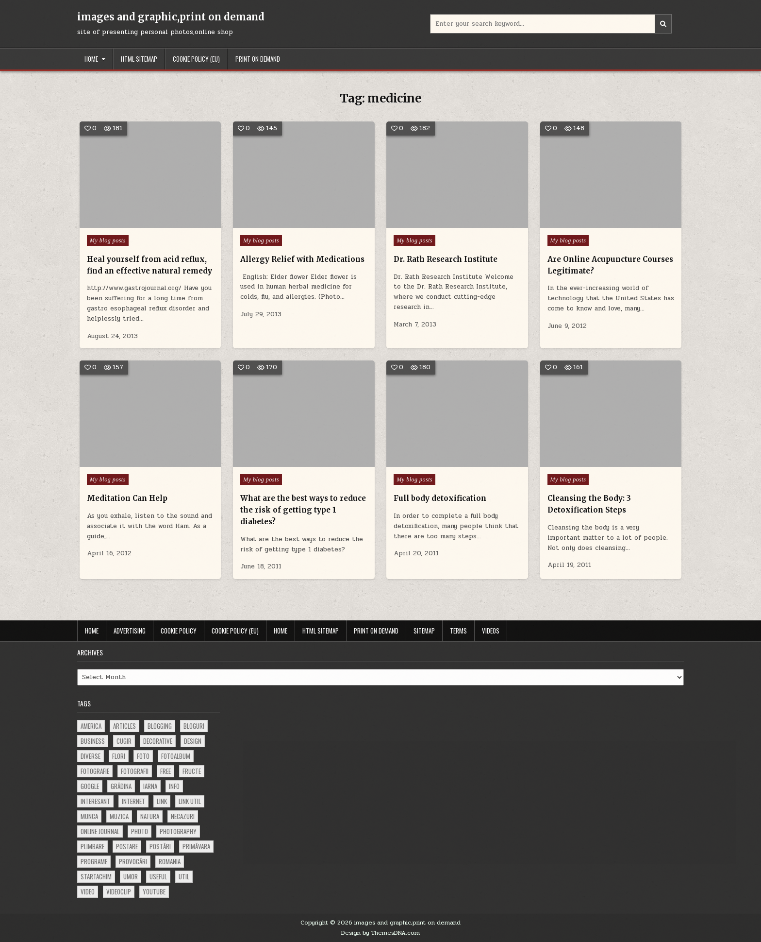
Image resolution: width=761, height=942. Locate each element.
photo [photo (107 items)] (139, 831)
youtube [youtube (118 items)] (154, 891)
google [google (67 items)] (90, 786)
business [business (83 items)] (93, 741)
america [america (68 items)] (91, 726)
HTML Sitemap (139, 59)
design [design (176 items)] (192, 741)
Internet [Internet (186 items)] (133, 801)
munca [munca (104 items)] (89, 816)
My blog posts (108, 240)
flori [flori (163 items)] (118, 756)
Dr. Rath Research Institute (445, 259)
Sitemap (424, 630)
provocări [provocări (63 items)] (133, 861)
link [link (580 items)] (162, 801)
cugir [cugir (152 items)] (124, 741)
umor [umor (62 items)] (130, 876)
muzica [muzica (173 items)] (119, 816)
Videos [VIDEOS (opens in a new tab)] (490, 630)
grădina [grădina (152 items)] (121, 786)
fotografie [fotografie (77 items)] (95, 771)
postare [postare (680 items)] (127, 846)
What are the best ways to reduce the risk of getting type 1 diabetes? (303, 510)
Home (91, 59)
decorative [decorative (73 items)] (157, 741)
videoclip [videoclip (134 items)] (118, 891)
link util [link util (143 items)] (190, 801)
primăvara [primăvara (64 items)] (196, 846)
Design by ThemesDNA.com (380, 933)
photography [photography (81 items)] (178, 831)
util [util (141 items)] (184, 876)
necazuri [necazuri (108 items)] (183, 816)
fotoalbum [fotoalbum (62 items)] (175, 756)
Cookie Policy (179, 630)
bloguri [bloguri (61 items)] (193, 726)
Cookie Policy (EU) (196, 59)
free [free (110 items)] (165, 771)
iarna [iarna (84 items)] (150, 786)
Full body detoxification (440, 498)
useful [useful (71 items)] (158, 876)
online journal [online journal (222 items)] (100, 831)
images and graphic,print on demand (171, 17)
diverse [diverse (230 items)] (90, 756)
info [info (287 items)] (174, 786)
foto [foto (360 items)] (143, 756)
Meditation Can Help (127, 498)
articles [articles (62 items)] (124, 726)
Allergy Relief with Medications (302, 259)
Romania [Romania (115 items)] (170, 861)
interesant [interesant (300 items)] (95, 801)
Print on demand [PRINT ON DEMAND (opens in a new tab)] (257, 59)
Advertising (130, 630)
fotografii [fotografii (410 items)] (135, 771)
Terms (458, 630)
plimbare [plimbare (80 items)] (92, 846)
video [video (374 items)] (88, 891)
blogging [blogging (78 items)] (160, 726)
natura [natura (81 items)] (149, 816)
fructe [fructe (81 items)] (191, 771)
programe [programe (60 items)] (94, 861)
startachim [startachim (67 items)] (96, 876)
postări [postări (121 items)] (160, 846)
